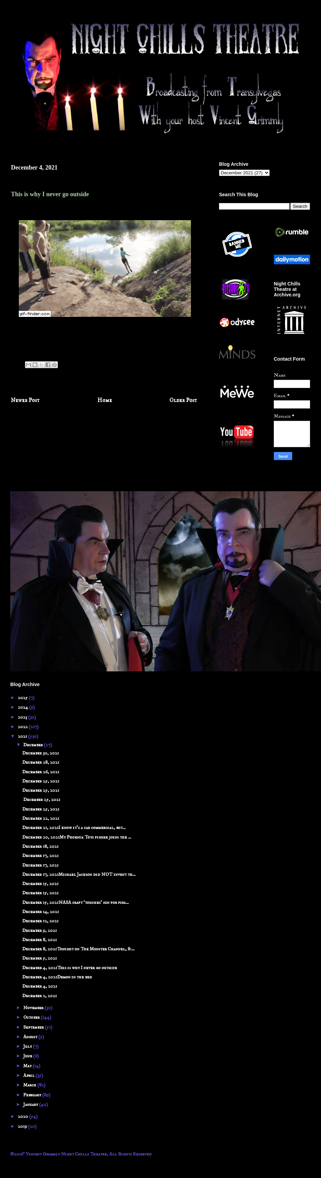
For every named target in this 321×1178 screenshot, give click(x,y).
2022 (23, 727)
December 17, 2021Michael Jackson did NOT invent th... (79, 874)
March (30, 1085)
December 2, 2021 (39, 996)
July (28, 1046)
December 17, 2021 (40, 856)
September (34, 1027)
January (31, 1104)
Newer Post (25, 400)
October (32, 1017)
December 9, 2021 (39, 930)
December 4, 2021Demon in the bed (57, 977)
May (28, 1066)
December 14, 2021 (40, 912)
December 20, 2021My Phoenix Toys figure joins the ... (76, 837)
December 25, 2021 (40, 781)
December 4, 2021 (39, 986)
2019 (23, 1126)
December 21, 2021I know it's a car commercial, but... (74, 828)
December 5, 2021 (39, 958)
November (33, 1008)
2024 (23, 707)
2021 (23, 736)
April (29, 1075)
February (32, 1095)
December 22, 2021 (40, 818)
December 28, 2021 (40, 762)
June (28, 1056)
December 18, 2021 (40, 846)
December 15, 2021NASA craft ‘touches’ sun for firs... (75, 902)
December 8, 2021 (39, 940)
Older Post (183, 400)
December (33, 745)
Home (105, 400)
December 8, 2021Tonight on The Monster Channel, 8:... (78, 949)
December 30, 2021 (40, 753)
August (30, 1037)
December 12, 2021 (40, 921)
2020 (23, 1116)
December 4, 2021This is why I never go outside (69, 968)
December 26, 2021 (40, 772)
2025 (23, 698)
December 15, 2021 (40, 884)
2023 (23, 717)
